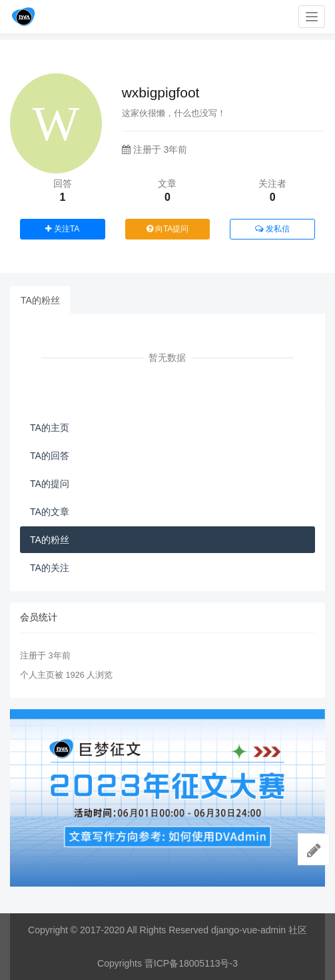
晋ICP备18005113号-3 (191, 963)
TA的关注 (49, 567)
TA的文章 (49, 511)
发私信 (272, 228)
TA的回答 (49, 455)
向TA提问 (168, 228)
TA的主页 (49, 427)
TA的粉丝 (40, 300)
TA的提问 (49, 483)
